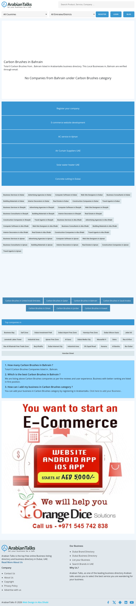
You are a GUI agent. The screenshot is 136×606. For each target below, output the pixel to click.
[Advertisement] (68, 41)
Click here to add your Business (105, 391)
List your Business (81, 559)
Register (102, 14)
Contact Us (9, 573)
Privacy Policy (11, 585)
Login (115, 14)
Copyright (9, 581)
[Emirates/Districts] (72, 14)
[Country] (24, 14)
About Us (8, 577)
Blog (129, 14)
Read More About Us (12, 562)
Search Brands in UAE (83, 564)
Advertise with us (12, 589)
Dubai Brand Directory (83, 551)
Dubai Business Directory (84, 555)
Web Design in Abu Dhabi (35, 602)
